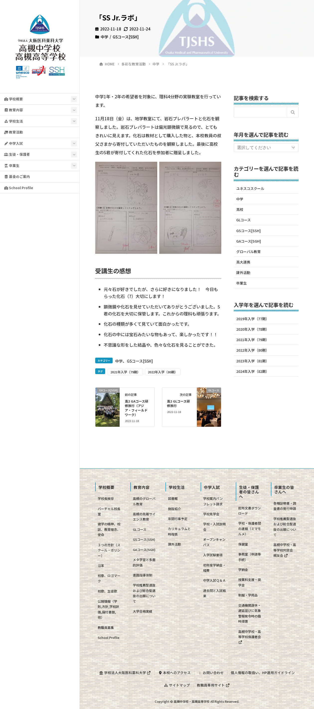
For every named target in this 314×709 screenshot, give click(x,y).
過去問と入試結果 (214, 593)
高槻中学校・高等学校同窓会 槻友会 (284, 550)
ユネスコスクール (250, 188)
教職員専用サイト (213, 685)
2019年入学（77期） (252, 318)
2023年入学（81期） (252, 360)
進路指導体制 (142, 575)
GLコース (243, 219)
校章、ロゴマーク (109, 578)
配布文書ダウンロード (249, 511)
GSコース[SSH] (126, 36)
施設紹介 (174, 508)
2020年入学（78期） (252, 329)
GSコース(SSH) (144, 539)
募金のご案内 (17, 176)
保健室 (243, 544)
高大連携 (243, 262)
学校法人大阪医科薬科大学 (125, 672)
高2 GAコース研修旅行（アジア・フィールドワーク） (136, 408)
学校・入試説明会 (214, 527)
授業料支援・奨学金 (249, 582)
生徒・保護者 (17, 154)
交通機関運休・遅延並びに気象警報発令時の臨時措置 (249, 613)
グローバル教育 (248, 251)
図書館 (173, 498)
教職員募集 (106, 627)
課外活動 (243, 272)
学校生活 (13, 121)
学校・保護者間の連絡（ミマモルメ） (249, 528)
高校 (239, 209)
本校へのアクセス (174, 672)
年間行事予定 (177, 518)
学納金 (243, 569)
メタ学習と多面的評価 (144, 562)
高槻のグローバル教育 (144, 501)
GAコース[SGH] (248, 241)
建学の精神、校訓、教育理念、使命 (109, 529)
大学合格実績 (142, 611)
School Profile (18, 187)
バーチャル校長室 (109, 511)
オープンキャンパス (214, 542)
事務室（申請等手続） (249, 557)
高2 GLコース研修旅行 (178, 403)
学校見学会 (211, 514)
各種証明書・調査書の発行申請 (284, 506)
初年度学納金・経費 (214, 568)
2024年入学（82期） (252, 371)
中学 (104, 36)
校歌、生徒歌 (107, 591)
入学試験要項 (213, 555)
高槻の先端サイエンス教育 (144, 517)
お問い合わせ (211, 672)
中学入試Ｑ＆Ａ (214, 580)
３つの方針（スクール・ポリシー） (109, 550)
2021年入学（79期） (125, 372)
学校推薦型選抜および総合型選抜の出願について (144, 593)
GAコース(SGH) (144, 549)
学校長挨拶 (106, 498)
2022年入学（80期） (163, 372)
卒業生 (11, 165)
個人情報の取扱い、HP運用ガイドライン (263, 672)
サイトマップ (177, 685)
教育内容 (13, 109)
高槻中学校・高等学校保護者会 (249, 636)
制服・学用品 (248, 595)
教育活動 (13, 132)
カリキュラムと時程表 (179, 531)
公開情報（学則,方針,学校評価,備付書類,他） (108, 609)
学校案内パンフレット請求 (213, 501)
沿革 (101, 565)
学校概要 (13, 98)
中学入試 (13, 143)
